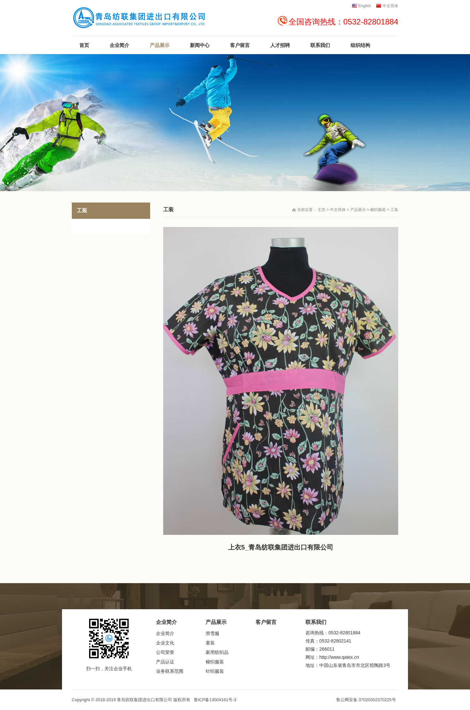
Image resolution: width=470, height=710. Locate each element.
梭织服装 (378, 209)
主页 (321, 209)
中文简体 (338, 209)
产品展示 (358, 209)
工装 (394, 209)
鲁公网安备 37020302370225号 (366, 699)
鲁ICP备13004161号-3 (215, 699)
